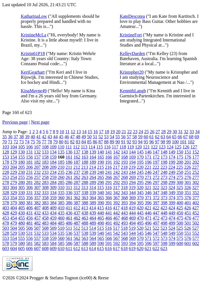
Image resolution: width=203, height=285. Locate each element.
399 (172, 202)
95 (146, 141)
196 (148, 162)
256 (29, 177)
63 (163, 136)
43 (49, 136)
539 (92, 233)
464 (92, 218)
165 (100, 157)
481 (29, 223)
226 (187, 167)
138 (84, 152)
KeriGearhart (33, 72)
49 (83, 136)
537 (77, 233)
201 (187, 162)
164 (92, 157)
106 (29, 146)
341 (108, 192)
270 (140, 177)
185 (61, 162)
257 (37, 177)
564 (92, 238)
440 (100, 213)
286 (69, 182)
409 (53, 207)
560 (61, 238)
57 (129, 136)
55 (117, 136)
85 (89, 141)
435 (61, 213)
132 (37, 152)
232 (37, 172)
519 (132, 228)
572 (156, 238)
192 (116, 162)
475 (179, 218)
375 (179, 197)
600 (179, 243)
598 (164, 243)
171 (148, 157)
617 (116, 248)
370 (140, 197)
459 (53, 218)
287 (77, 182)
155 (21, 157)
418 (124, 207)
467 (116, 218)
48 (78, 136)
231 (29, 172)
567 (116, 238)
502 (195, 223)
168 (124, 157)
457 (37, 218)
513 (84, 228)
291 (108, 182)
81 (66, 141)
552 (195, 233)
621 (147, 248)
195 (140, 162)
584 (53, 243)
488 (84, 223)
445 (140, 213)
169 (132, 157)
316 (108, 187)
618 (124, 248)
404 (13, 207)
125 (177, 146)
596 (148, 243)
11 (67, 131)
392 (116, 202)
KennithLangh (133, 90)
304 (13, 187)
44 (55, 136)
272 (156, 177)
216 (108, 167)
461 (69, 218)
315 (100, 187)
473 (164, 218)
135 (61, 152)
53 (106, 136)
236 (69, 172)
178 (5, 162)
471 (148, 218)
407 (37, 207)
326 (187, 187)
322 (155, 187)
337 (77, 192)
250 (179, 172)
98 (163, 141)
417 (116, 207)
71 (10, 141)
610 (61, 248)
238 (84, 172)
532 (37, 233)
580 (21, 243)
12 (73, 131)
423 (163, 207)
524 (171, 228)
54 (112, 136)
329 (13, 192)
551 (187, 233)
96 (151, 141)
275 (179, 177)
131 (29, 152)
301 (187, 182)
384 (53, 202)
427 (195, 207)
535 (61, 233)
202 (195, 162)
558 (45, 238)
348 (164, 192)
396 (148, 202)
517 (116, 228)
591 (108, 243)
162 (77, 157)
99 (168, 141)
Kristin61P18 (33, 53)
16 (95, 131)
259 (53, 177)
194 (132, 162)
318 (124, 187)
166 (108, 157)
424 (171, 207)
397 (156, 202)
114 (91, 146)
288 (84, 182)
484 (53, 223)
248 (164, 172)
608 (45, 248)
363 (84, 197)
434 (53, 213)
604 (13, 248)
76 (38, 141)
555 (21, 238)
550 (179, 233)
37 (16, 136)
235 (61, 172)
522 (155, 228)
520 (140, 228)
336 (69, 192)
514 (92, 228)
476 (187, 218)
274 (172, 177)
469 (132, 218)
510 (61, 228)
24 (141, 131)
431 (29, 213)
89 (112, 141)
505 (21, 228)
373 (164, 197)
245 (140, 172)
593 (124, 243)
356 (29, 197)
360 (61, 197)
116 (107, 146)
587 (77, 243)
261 (69, 177)
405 (21, 207)
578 (5, 243)
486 (69, 223)
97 (157, 141)
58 (134, 136)
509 (53, 228)
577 (195, 238)
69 (197, 136)
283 (45, 182)
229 (13, 172)
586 (69, 243)
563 (84, 238)
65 (174, 136)
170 (140, 157)
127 (193, 146)
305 (21, 187)
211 (69, 167)
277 (195, 177)
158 (45, 157)
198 (164, 162)
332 (37, 192)
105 (21, 146)
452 (195, 213)
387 (77, 202)
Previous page (15, 122)
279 (13, 182)
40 (33, 136)
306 (29, 187)
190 (100, 162)
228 (5, 172)
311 (69, 187)
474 (172, 218)
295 (140, 182)
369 (132, 197)
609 (53, 248)
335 (61, 192)
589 (92, 243)
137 (77, 152)
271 (148, 177)
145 (140, 152)
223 (163, 167)
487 (77, 223)
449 (172, 213)
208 (45, 167)
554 (13, 238)
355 (21, 197)
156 (29, 157)
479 (13, 223)
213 (84, 167)
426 (187, 207)
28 (163, 131)
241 (108, 172)
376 (187, 197)
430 (21, 213)
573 (164, 238)
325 (179, 187)
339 (92, 192)
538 (84, 233)
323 (163, 187)
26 (152, 131)
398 (164, 202)
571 (148, 238)
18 (107, 131)
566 (108, 238)
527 (195, 228)
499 (172, 223)
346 (148, 192)
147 (156, 152)
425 (179, 207)
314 (92, 187)
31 (180, 131)
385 (61, 202)
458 (45, 218)
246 (148, 172)
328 (5, 192)
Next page (40, 122)
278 (5, 182)
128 (5, 152)
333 (45, 192)
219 (132, 167)
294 (132, 182)
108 (45, 146)
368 (124, 197)
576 (187, 238)
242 (116, 172)
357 (37, 197)
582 (37, 243)
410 (61, 207)
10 (62, 131)
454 (13, 218)
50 (89, 136)
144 (132, 152)
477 (195, 218)
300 (179, 182)
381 (29, 202)
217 (116, 167)
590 (100, 243)
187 (77, 162)
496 (148, 223)
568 (124, 238)
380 (21, 202)
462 (77, 218)
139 (92, 152)
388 (84, 202)
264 (92, 177)
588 (84, 243)
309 (53, 187)
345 (140, 192)
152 (195, 152)
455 (21, 218)
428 (5, 213)
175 (179, 157)
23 (135, 131)
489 (92, 223)
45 (61, 136)
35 (4, 136)
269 (132, 177)
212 (76, 167)
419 (132, 207)
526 (187, 228)
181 (29, 162)
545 (140, 233)
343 (124, 192)
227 (195, 167)
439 (92, 213)
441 (108, 213)
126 (185, 146)
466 (108, 218)
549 (172, 233)
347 (156, 192)
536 (69, 233)
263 (84, 177)
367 (116, 197)
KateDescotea (132, 16)
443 (124, 213)
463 (84, 218)
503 (5, 228)
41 (38, 136)
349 (172, 192)
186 (69, 162)
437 (77, 213)
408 (45, 207)
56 (123, 136)
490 (100, 223)
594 (132, 243)
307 (37, 187)
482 (37, 223)
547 (156, 233)
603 (5, 248)
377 (195, 197)
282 (37, 182)
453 (5, 218)
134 (53, 152)
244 (132, 172)
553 (5, 238)
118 (123, 146)
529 (13, 233)
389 (92, 202)
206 (29, 167)
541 (108, 233)
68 (191, 136)
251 (187, 172)
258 (45, 177)
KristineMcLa (33, 34)
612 (76, 248)
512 (76, 228)
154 (13, 157)
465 (100, 218)
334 (53, 192)
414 (92, 207)
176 (187, 157)
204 (13, 167)
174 (172, 157)
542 (116, 233)
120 (138, 146)
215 (100, 167)
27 (158, 131)
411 (69, 207)
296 (148, 182)
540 (100, 233)
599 (172, 243)
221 (147, 167)
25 (146, 131)
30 (174, 131)
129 (13, 152)
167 (116, 157)
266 (108, 177)
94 (140, 141)
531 (29, 233)
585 (61, 243)
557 (37, 238)
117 (115, 146)
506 (29, 228)
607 (37, 248)
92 (129, 141)
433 (45, 213)
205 (21, 167)
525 (179, 228)
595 (140, 243)
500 (179, 223)
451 (187, 213)
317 (116, 187)
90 (117, 141)
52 (100, 136)
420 (140, 207)
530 (21, 233)
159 (53, 157)
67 (185, 136)
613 (84, 248)
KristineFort (131, 34)
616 (108, 248)
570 (140, 238)
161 (69, 157)
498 (164, 223)
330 (21, 192)
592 (116, 243)
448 (164, 213)
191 (108, 162)
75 (33, 141)
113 (84, 146)
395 (140, 202)
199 (172, 162)
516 (108, 228)
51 (95, 136)
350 (179, 192)
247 (156, 172)
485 (61, 223)
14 (84, 131)
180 (21, 162)
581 (29, 243)
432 (37, 213)
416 (108, 207)
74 (27, 141)
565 (100, 238)
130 (21, 152)
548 (164, 233)
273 (164, 177)
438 (84, 213)
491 (108, 223)
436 (69, 213)
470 (140, 218)
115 (99, 146)
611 (69, 248)
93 (134, 141)
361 (69, 197)
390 (100, 202)
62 (157, 136)
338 (84, 192)
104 (13, 146)
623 (163, 248)
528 (5, 233)
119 (130, 146)
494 (132, 223)
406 (29, 207)
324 (171, 187)
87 (100, 141)
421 (147, 207)
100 (175, 141)
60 (146, 136)
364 (92, 197)
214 (92, 167)
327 (195, 187)
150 (179, 152)
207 (37, 167)
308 (45, 187)
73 (21, 141)
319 (132, 187)
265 (100, 177)
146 (148, 152)
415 (100, 207)
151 (187, 152)
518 (124, 228)
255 (21, 177)
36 (10, 136)
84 (83, 141)
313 (84, 187)
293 (124, 182)
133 (45, 152)
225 (179, 167)
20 (118, 131)
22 (129, 131)
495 (140, 223)
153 (5, 157)
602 (195, 243)
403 (5, 207)
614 (92, 248)
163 (84, 157)
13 (78, 131)
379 (13, 202)
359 (53, 197)
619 (132, 248)
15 (90, 131)
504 (13, 228)
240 (100, 172)
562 (77, 238)
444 (132, 213)
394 (132, 202)
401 (187, 202)
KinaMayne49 (34, 90)
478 (5, 223)
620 (140, 248)
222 (155, 167)
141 (108, 152)
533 (45, 233)
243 (124, 172)
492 (116, 223)
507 (37, 228)
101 (183, 141)
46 (66, 136)
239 (92, 172)
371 (148, 197)
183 (45, 162)
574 (172, 238)
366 (108, 197)
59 (140, 136)
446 (148, 213)
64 (168, 136)
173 (164, 157)
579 (13, 243)
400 (179, 202)
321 (147, 187)
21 (124, 131)
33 (191, 131)
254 (13, 177)
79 (55, 141)
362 (77, 197)
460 (61, 218)
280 (21, 182)
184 (53, 162)
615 (100, 248)
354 (13, 197)
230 (21, 172)
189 (92, 162)
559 (53, 238)
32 (186, 131)
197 (156, 162)
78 (49, 141)
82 (72, 141)
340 (100, 192)
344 (132, 192)
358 (45, 197)
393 (124, 202)
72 (16, 141)
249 (172, 172)
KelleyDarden (132, 53)
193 (124, 162)
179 (13, 162)
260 (61, 177)
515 (100, 228)
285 (61, 182)
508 (45, 228)
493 (124, 223)
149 (172, 152)
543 (124, 233)
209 (53, 167)
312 (76, 187)
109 (53, 146)
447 (156, 213)
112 (76, 146)
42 (44, 136)
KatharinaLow (34, 16)
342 (116, 192)
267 (116, 177)
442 (116, 213)
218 (124, 167)
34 (197, 131)
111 (68, 146)
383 (45, 202)
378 (5, 202)
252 (195, 172)
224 (171, 167)
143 (124, 152)
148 (164, 152)
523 (163, 228)
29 (169, 131)
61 (151, 136)
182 (37, 162)
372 (156, 197)
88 (106, 141)
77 (44, 141)
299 (172, 182)
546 (148, 233)
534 (53, 233)
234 (53, 172)
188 (84, 162)
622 (155, 248)
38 (21, 136)
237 (77, 172)
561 (69, 238)
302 (195, 182)
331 (29, 192)
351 (187, 192)
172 (156, 157)
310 (61, 187)
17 (101, 131)
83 (78, 141)
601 (187, 243)
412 (76, 207)
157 (37, 157)
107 (37, 146)
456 (29, 218)
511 (69, 228)
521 (147, 228)
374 (172, 197)
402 (195, 202)
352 (195, 192)
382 (37, 202)
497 (156, 223)
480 (21, 223)
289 (92, 182)
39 (27, 136)
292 (116, 182)
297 (156, 182)
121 (146, 146)
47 (72, 136)
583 (45, 243)
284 (53, 182)
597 (156, 243)
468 (124, 218)
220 (140, 167)
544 (132, 233)
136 (69, 152)
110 (61, 146)
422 (155, 207)
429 (13, 213)
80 (61, 141)
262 (77, 177)
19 (112, 131)
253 (5, 177)
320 (140, 187)
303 (5, 187)
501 (187, 223)
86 (95, 141)
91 (123, 141)
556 (29, 238)
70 (4, 141)
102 (191, 141)
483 (45, 223)
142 (116, 152)
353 (5, 197)
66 (180, 136)
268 (124, 177)
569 (132, 238)
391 (108, 202)
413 (84, 207)
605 (21, 248)
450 (179, 213)
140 (100, 152)
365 (100, 197)
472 (156, 218)
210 (61, 167)
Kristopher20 (132, 72)
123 (162, 146)
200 (179, 162)
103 (5, 146)
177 (195, 157)
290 (100, 182)
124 (170, 146)
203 (5, 167)
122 (154, 146)
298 (164, 182)
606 (29, 248)
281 (29, 182)
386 (69, 202)
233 (45, 172)
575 (179, 238)
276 (187, 177)
